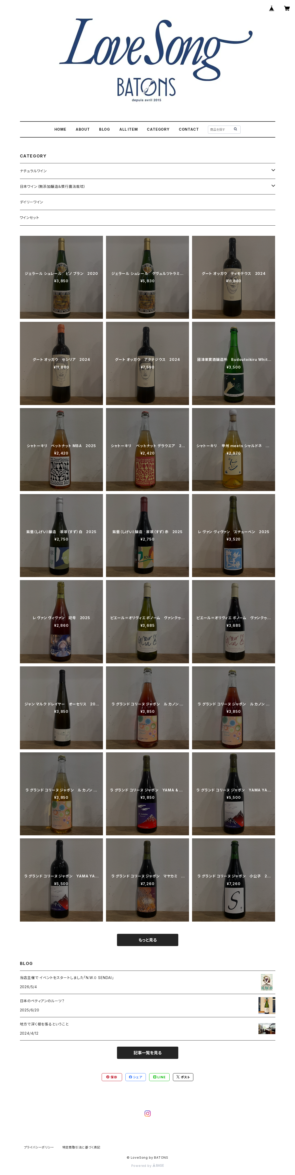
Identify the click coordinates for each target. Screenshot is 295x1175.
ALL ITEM (128, 129)
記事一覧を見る (148, 1052)
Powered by (147, 1166)
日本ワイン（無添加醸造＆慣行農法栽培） (53, 186)
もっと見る (147, 940)
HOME (60, 129)
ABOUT (83, 129)
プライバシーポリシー (39, 1147)
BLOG (104, 129)
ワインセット (29, 217)
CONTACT (189, 129)
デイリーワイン (31, 202)
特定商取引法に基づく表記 (81, 1147)
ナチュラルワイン (33, 171)
